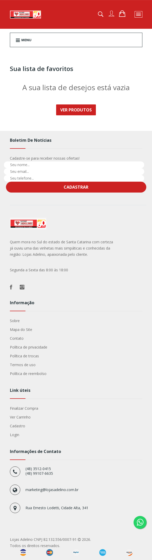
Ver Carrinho (20, 417)
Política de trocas (24, 355)
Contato (17, 338)
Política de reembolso (28, 373)
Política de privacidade (28, 347)
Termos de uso (23, 364)
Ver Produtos (76, 110)
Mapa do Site (21, 329)
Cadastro (17, 425)
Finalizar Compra (24, 408)
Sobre (15, 320)
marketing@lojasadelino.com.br (51, 489)
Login (14, 434)
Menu (23, 40)
